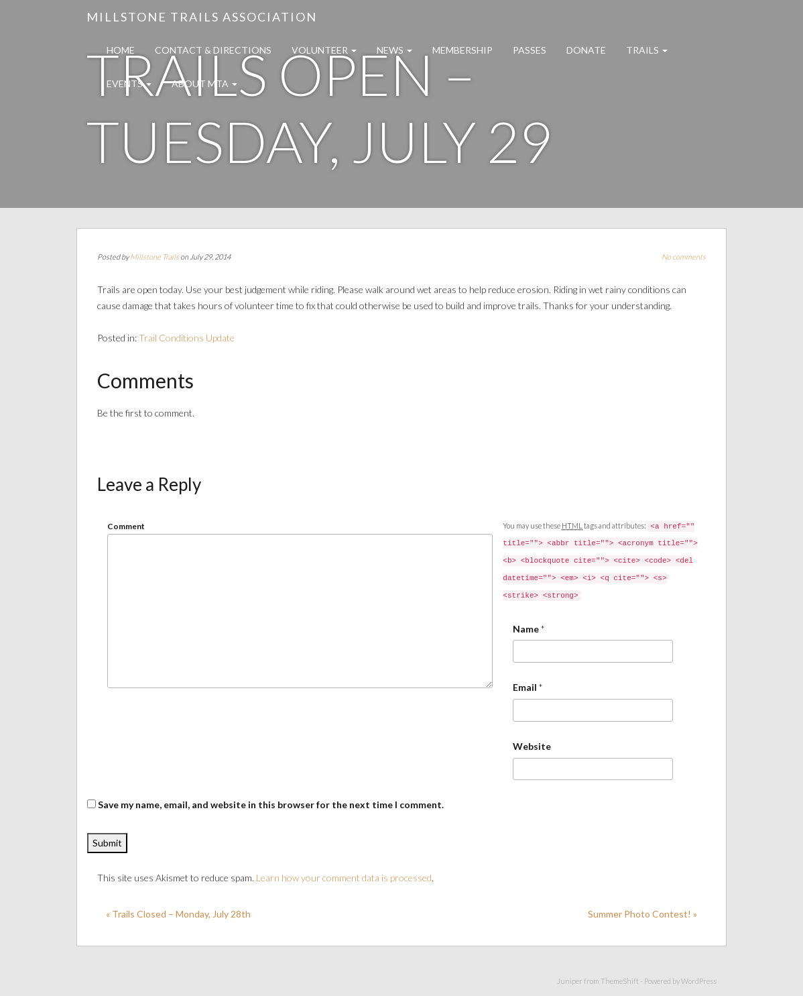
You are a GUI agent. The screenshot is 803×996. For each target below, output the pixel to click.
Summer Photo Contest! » (642, 914)
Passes (529, 50)
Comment (126, 526)
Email (525, 687)
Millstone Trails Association (201, 16)
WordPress (699, 981)
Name (526, 628)
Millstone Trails (154, 256)
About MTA (204, 83)
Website (532, 746)
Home (121, 50)
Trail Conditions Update (187, 337)
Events (129, 83)
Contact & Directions (213, 50)
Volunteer (324, 50)
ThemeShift (620, 981)
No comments (684, 256)
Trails (647, 50)
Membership (462, 50)
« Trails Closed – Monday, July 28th (178, 914)
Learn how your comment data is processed (344, 877)
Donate (586, 50)
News (394, 50)
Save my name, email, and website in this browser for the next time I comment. (271, 804)
